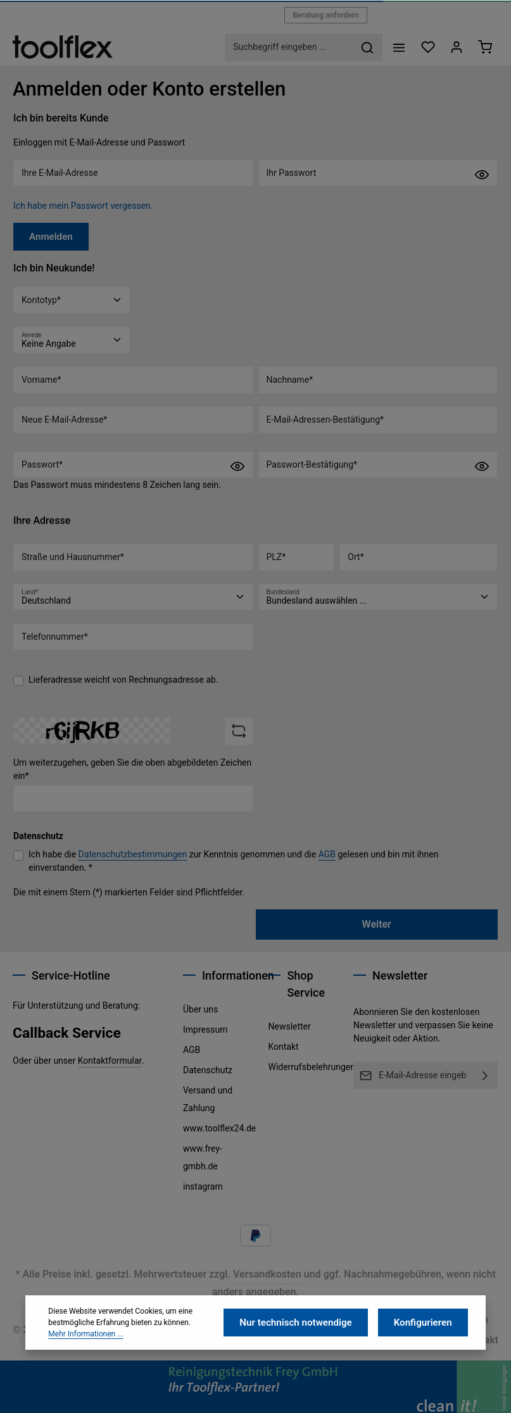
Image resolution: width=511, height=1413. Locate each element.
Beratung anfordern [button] (326, 15)
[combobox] (286, 47)
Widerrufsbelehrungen (311, 1067)
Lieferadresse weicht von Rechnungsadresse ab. (123, 678)
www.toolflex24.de (219, 1128)
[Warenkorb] (484, 47)
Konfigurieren (425, 1355)
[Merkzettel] (425, 47)
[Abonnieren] (485, 1075)
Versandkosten (267, 1274)
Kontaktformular (110, 1060)
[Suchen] (364, 47)
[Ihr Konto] (455, 47)
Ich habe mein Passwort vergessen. (83, 206)
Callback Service (67, 1033)
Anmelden (49, 236)
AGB (327, 852)
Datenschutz (207, 1070)
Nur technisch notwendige (304, 1355)
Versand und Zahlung (207, 1099)
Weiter (376, 922)
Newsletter (289, 1026)
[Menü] (395, 47)
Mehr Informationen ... (85, 1366)
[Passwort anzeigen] (481, 174)
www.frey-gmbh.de (202, 1157)
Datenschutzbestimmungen (133, 852)
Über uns (200, 1009)
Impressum (205, 1029)
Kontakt (283, 1047)
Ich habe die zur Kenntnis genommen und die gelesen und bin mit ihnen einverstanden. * (233, 859)
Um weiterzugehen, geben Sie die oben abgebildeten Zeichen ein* (132, 767)
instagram (203, 1186)
